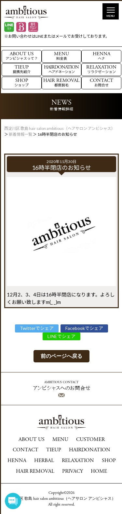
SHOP (21, 83)
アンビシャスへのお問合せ (61, 389)
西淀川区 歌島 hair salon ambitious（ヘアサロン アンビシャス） (61, 499)
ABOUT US (22, 56)
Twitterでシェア (37, 328)
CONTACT (101, 83)
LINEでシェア (61, 336)
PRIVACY (72, 471)
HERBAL (44, 460)
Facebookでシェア (84, 328)
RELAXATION (101, 69)
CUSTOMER (90, 439)
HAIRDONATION (61, 69)
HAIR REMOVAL (61, 83)
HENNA (101, 56)
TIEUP (22, 69)
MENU (61, 56)
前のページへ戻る (61, 356)
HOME (99, 471)
